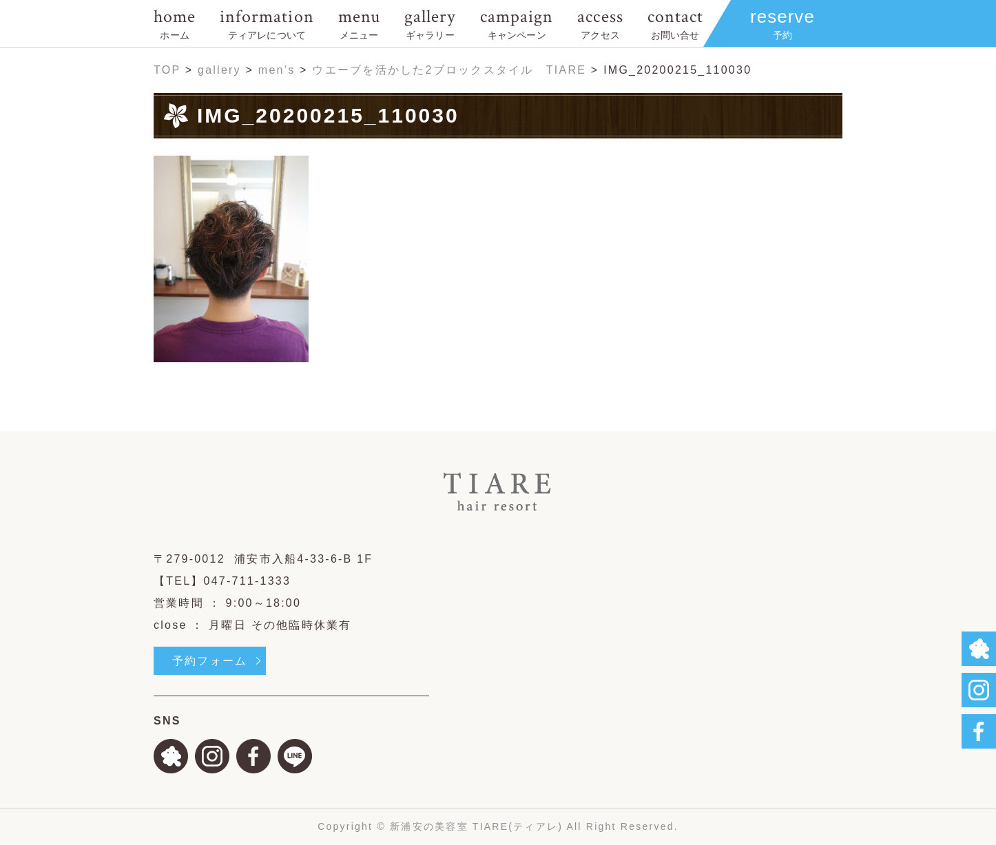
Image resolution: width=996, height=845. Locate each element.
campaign (516, 23)
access (600, 23)
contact (675, 23)
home (175, 23)
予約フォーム (209, 661)
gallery (430, 23)
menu (359, 23)
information (266, 23)
